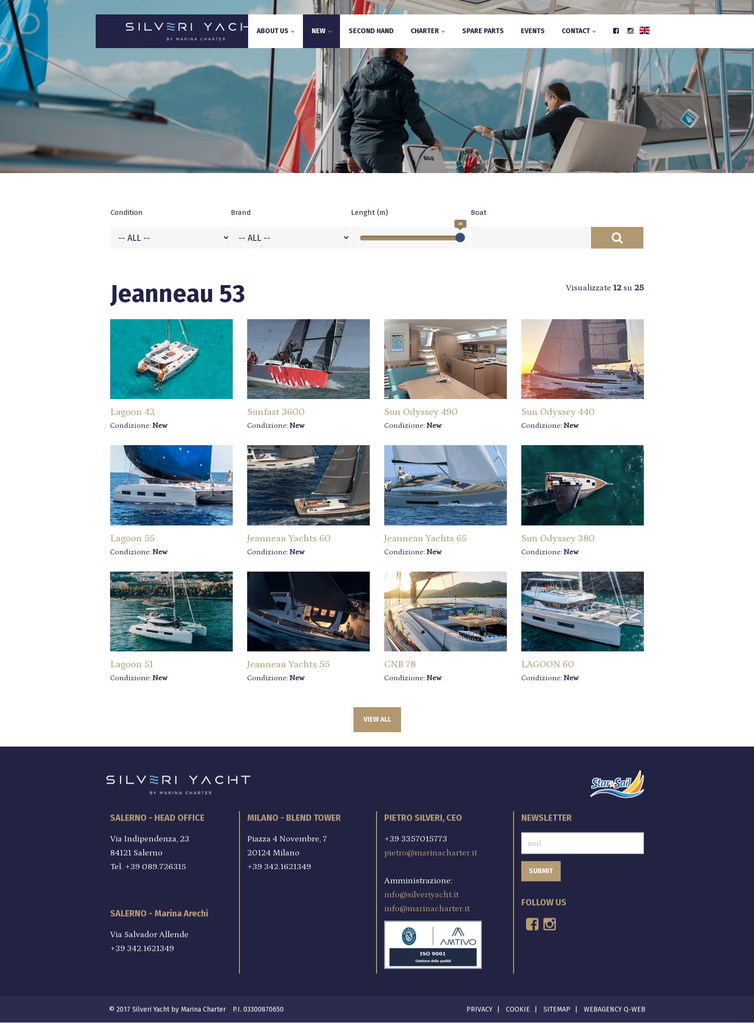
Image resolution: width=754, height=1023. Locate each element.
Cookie (518, 1006)
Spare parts (483, 31)
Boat (479, 212)
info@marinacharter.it (427, 906)
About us (276, 31)
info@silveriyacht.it (421, 892)
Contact (579, 31)
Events (533, 31)
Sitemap (556, 1006)
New (322, 31)
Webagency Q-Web (614, 1006)
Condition (127, 212)
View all (377, 719)
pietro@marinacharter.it (430, 850)
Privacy (479, 1006)
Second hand (371, 31)
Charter (428, 31)
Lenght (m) (369, 212)
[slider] (460, 237)
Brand (241, 212)
